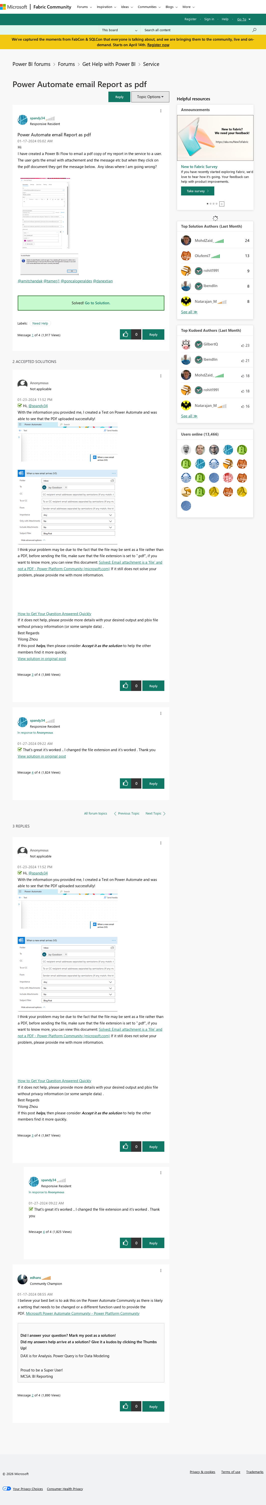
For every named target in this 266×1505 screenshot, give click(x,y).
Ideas (125, 6)
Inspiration (104, 6)
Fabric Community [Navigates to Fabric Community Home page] (52, 7)
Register (191, 19)
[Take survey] (197, 190)
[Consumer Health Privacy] (65, 1488)
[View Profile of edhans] (35, 1277)
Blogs (170, 6)
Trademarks (255, 1472)
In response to (35, 732)
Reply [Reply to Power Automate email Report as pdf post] (153, 334)
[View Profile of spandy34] (37, 117)
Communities (147, 6)
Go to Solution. (97, 302)
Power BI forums (31, 63)
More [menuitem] (187, 6)
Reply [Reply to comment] (153, 686)
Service (151, 63)
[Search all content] (200, 30)
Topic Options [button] (148, 96)
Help (225, 19)
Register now (158, 44)
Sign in (209, 19)
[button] (119, 97)
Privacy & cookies (202, 1472)
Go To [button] (241, 19)
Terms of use (230, 1472)
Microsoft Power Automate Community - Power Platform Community (82, 1313)
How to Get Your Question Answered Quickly (54, 613)
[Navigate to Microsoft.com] (13, 7)
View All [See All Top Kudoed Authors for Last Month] (189, 416)
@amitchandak (30, 280)
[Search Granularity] (119, 30)
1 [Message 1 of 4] (32, 335)
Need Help (40, 323)
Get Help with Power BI (109, 63)
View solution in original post (42, 658)
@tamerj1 (51, 280)
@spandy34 (38, 405)
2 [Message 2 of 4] (32, 1395)
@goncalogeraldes (76, 280)
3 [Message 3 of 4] (32, 674)
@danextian (103, 280)
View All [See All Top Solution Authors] (189, 312)
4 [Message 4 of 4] (32, 772)
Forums (82, 6)
